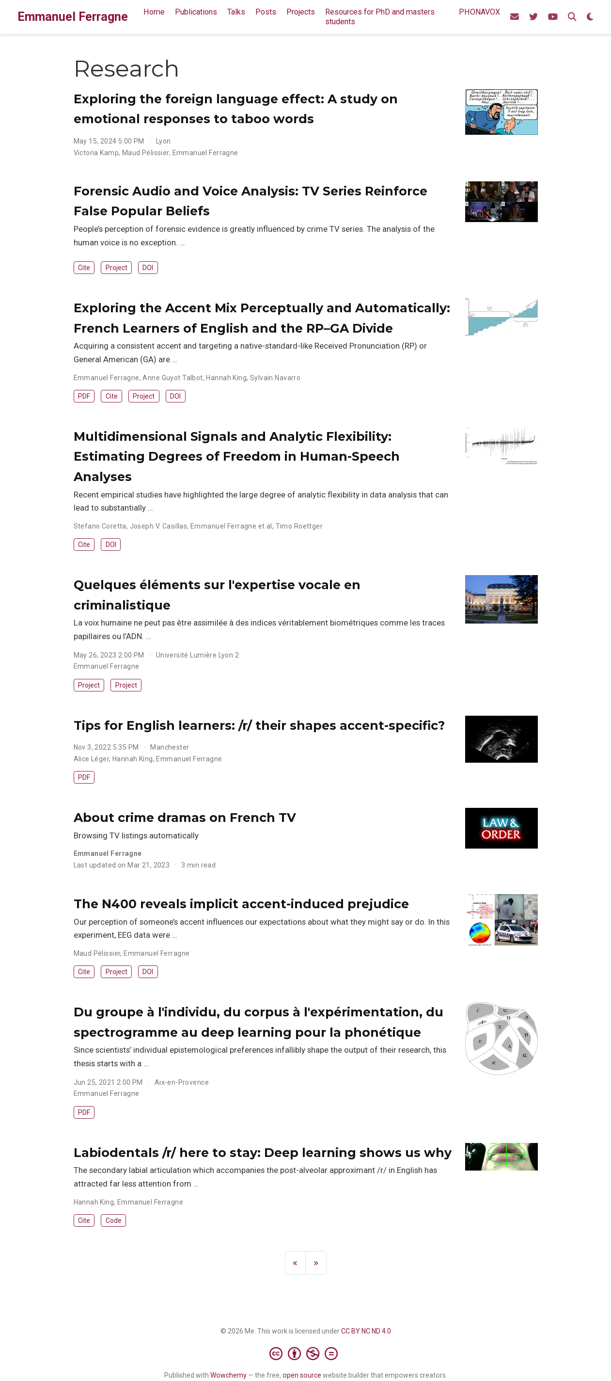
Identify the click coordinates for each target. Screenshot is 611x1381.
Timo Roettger (299, 526)
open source (301, 1375)
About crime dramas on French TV (185, 817)
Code (114, 1220)
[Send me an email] (514, 17)
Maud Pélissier (145, 153)
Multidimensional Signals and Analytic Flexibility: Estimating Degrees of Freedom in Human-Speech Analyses (237, 456)
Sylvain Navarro (275, 378)
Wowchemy (228, 1375)
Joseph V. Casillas (159, 526)
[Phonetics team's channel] (553, 17)
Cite (84, 268)
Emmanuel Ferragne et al (231, 526)
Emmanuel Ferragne (72, 17)
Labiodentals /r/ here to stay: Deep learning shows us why (263, 1152)
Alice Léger (92, 759)
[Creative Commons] (305, 1353)
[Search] (572, 17)
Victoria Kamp (96, 153)
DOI (147, 268)
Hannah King (226, 378)
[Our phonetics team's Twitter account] (533, 17)
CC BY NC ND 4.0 (366, 1331)
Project (116, 268)
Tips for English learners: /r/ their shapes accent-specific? (259, 725)
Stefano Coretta (100, 526)
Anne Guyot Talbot (172, 378)
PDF (84, 396)
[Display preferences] (590, 17)
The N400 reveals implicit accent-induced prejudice (241, 904)
